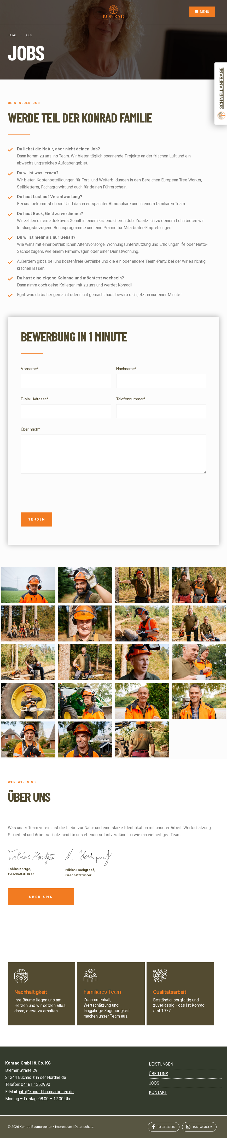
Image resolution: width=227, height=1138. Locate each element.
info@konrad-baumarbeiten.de (46, 1091)
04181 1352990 (35, 1084)
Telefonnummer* (130, 399)
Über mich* (30, 429)
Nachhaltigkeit (30, 992)
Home (12, 35)
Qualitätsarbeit (169, 992)
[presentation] (60, 493)
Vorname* (30, 368)
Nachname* (126, 368)
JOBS (154, 1083)
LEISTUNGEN (161, 1064)
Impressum (63, 1127)
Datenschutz (84, 1127)
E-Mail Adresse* (35, 399)
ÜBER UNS (29, 796)
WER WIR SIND (22, 782)
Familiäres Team (102, 992)
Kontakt (158, 1092)
